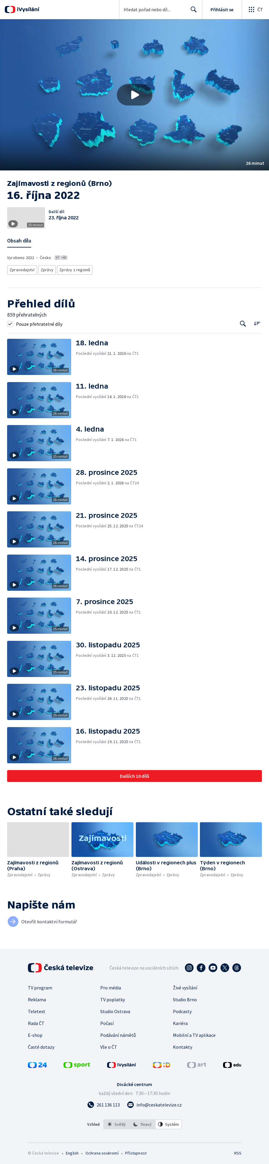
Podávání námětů (118, 1034)
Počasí (107, 1022)
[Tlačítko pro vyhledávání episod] (243, 322)
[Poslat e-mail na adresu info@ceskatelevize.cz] (154, 1103)
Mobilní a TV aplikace (194, 1034)
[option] (116, 1122)
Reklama (37, 998)
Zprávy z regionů (73, 269)
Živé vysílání (185, 986)
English (72, 1151)
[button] (134, 94)
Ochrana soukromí (102, 1151)
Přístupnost (136, 1151)
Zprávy (46, 269)
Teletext (36, 1010)
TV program (40, 986)
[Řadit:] (257, 321)
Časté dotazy (41, 1045)
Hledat (192, 12)
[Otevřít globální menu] (255, 9)
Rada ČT (36, 1022)
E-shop (35, 1034)
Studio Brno (185, 998)
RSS (237, 1151)
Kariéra (180, 1022)
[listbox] (142, 1123)
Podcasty (182, 1010)
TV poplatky (112, 998)
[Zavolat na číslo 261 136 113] (103, 1103)
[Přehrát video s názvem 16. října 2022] (134, 95)
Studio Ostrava (115, 1010)
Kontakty (182, 1045)
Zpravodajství (21, 269)
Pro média (110, 986)
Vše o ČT (108, 1045)
